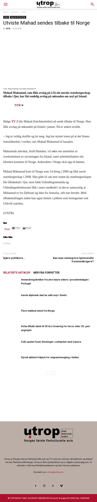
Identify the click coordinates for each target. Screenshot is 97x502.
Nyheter (14, 12)
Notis (24, 12)
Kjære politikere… (14, 258)
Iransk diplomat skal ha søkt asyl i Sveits (44, 295)
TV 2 (14, 121)
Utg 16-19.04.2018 (18, 17)
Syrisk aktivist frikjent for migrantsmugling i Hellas (50, 357)
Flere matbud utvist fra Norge (38, 310)
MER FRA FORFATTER (46, 272)
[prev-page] (48, 373)
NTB (8, 28)
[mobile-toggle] (5, 4)
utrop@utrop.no (55, 472)
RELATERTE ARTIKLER (16, 272)
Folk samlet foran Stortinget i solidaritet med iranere (51, 341)
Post (7, 228)
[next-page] (53, 373)
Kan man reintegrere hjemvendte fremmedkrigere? (73, 260)
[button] (92, 4)
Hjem (5, 12)
